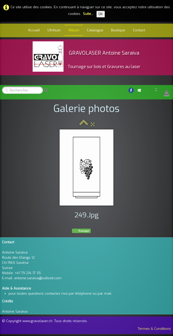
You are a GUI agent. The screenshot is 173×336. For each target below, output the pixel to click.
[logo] (86, 56)
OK (100, 14)
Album (73, 30)
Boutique (118, 30)
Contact (139, 30)
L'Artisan (54, 30)
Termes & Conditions (154, 328)
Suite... (88, 14)
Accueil (34, 30)
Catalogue (95, 30)
